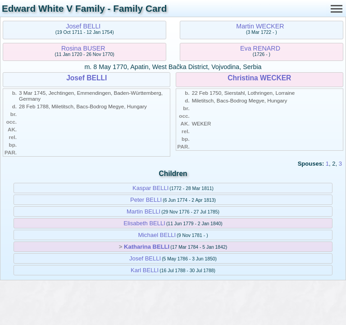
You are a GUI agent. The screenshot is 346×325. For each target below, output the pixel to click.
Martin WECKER (260, 26)
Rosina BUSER (83, 48)
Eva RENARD (260, 48)
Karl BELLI (145, 270)
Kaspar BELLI (150, 188)
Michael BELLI (157, 235)
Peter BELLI (146, 199)
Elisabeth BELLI (144, 223)
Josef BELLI (83, 26)
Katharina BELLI (146, 246)
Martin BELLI (143, 211)
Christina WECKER (259, 78)
